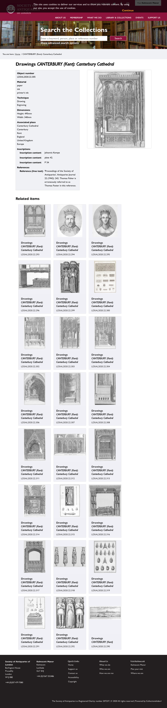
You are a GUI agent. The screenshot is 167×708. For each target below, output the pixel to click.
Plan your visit (137, 669)
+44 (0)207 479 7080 (14, 682)
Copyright (72, 681)
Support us (72, 669)
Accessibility (73, 677)
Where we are (137, 673)
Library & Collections (118, 17)
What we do (94, 17)
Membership (76, 17)
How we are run (106, 673)
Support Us (154, 17)
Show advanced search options (60, 42)
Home (17, 54)
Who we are (104, 669)
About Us (60, 17)
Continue (128, 10)
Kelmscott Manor (138, 665)
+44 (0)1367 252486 (45, 676)
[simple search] (73, 38)
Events (139, 17)
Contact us (72, 673)
